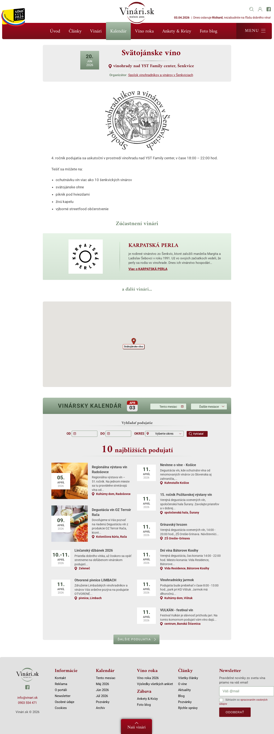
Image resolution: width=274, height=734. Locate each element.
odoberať (235, 712)
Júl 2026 (102, 696)
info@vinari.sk (27, 698)
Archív (100, 708)
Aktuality (184, 690)
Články (75, 31)
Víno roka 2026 (148, 678)
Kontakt (60, 678)
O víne (182, 684)
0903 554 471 (27, 703)
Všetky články (188, 678)
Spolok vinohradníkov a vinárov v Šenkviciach (160, 75)
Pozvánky (102, 702)
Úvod (55, 31)
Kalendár (118, 31)
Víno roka (144, 31)
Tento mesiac (168, 406)
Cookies (61, 708)
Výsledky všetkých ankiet (155, 684)
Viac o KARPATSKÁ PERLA (147, 269)
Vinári (96, 31)
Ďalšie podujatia (134, 639)
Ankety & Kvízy (176, 31)
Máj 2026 (102, 684)
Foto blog (208, 31)
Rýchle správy (188, 708)
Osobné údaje (64, 702)
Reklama (61, 684)
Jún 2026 (102, 690)
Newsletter (62, 696)
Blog (181, 696)
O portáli (61, 690)
